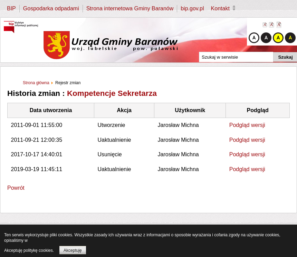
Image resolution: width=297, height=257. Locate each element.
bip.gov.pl (192, 8)
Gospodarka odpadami (51, 8)
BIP (11, 8)
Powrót (16, 188)
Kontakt (220, 8)
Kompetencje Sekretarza (112, 93)
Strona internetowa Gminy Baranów (130, 8)
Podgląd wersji (247, 125)
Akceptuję (73, 250)
